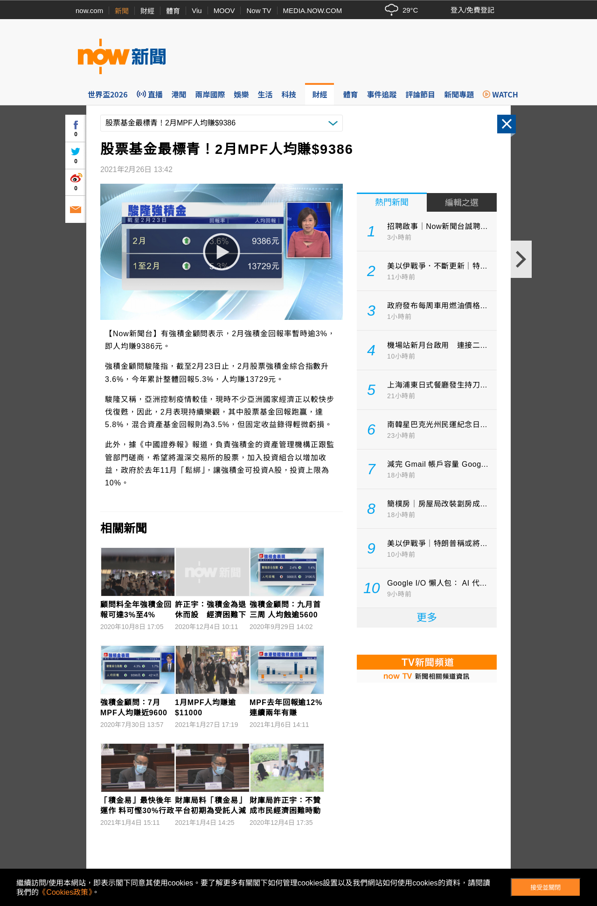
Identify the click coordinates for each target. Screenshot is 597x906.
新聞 (122, 11)
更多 (427, 617)
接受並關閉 (545, 887)
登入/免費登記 (472, 10)
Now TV (258, 10)
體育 (173, 11)
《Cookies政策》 (65, 892)
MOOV (224, 10)
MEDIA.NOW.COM (312, 10)
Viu (196, 10)
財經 (147, 11)
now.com (89, 10)
